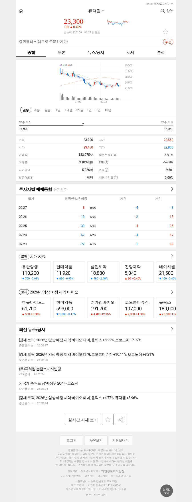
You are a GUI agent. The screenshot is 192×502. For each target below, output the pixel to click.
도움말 (106, 162)
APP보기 (96, 440)
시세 (130, 52)
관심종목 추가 (165, 31)
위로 (166, 491)
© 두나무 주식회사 (96, 494)
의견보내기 (120, 440)
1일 (58, 110)
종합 (31, 52)
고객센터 (89, 475)
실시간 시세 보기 (83, 420)
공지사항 (102, 475)
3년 (98, 110)
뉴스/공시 (96, 52)
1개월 (69, 110)
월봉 (47, 110)
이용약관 (72, 471)
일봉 (26, 110)
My (170, 11)
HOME (21, 11)
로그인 (72, 440)
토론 (61, 52)
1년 (89, 110)
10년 (108, 110)
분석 (161, 52)
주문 (168, 42)
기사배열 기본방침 (71, 475)
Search (163, 11)
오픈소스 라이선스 (121, 475)
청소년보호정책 (89, 471)
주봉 (37, 110)
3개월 (79, 110)
